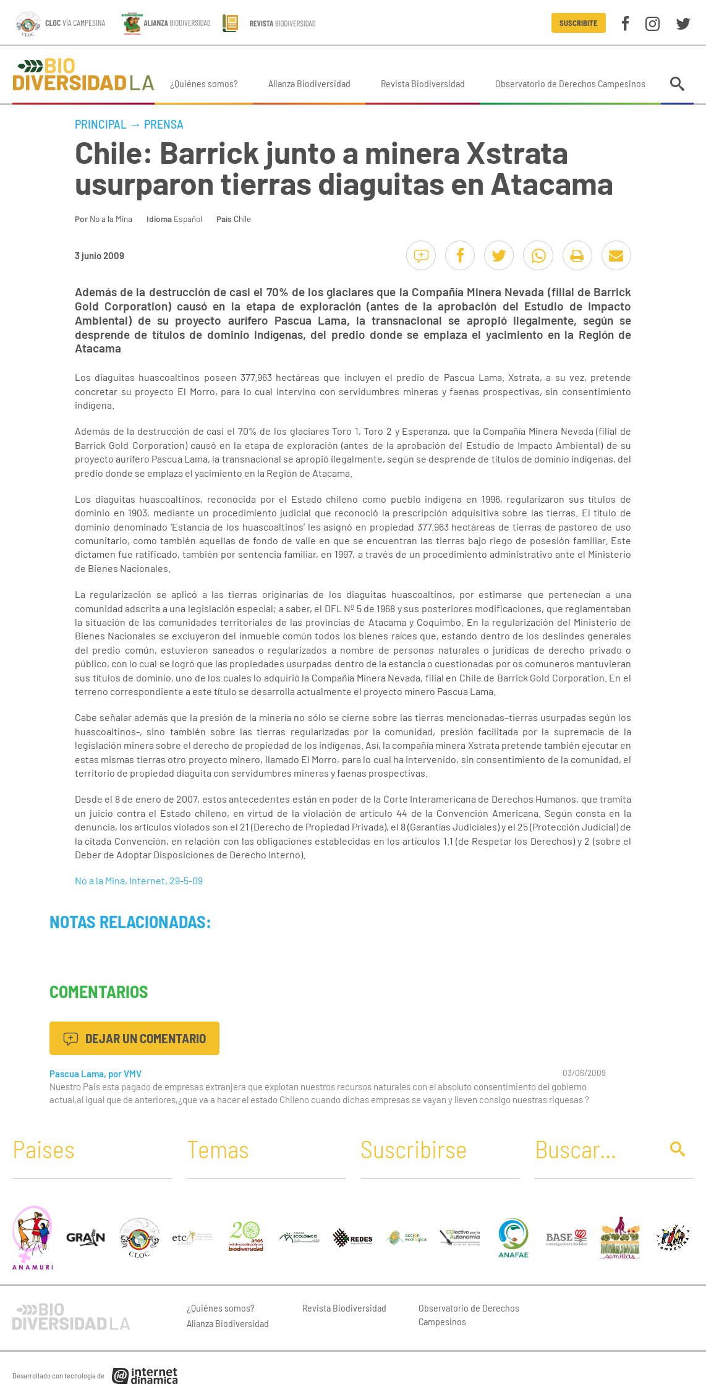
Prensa (164, 123)
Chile (242, 218)
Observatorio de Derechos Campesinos (570, 83)
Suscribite (578, 23)
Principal (101, 123)
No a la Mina (111, 218)
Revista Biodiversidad (423, 83)
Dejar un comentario (134, 1038)
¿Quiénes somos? (204, 83)
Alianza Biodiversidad (309, 83)
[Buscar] (594, 1148)
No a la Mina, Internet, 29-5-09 (139, 880)
